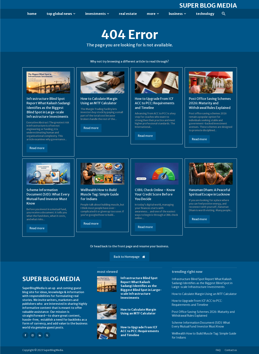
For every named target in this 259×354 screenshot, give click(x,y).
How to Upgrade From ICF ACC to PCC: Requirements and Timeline (154, 103)
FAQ (218, 350)
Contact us (231, 350)
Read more (37, 148)
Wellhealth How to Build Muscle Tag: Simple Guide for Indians (100, 194)
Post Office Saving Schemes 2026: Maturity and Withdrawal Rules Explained (210, 103)
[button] (223, 13)
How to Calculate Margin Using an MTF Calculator (138, 311)
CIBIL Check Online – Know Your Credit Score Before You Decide (155, 194)
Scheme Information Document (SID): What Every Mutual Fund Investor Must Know (201, 324)
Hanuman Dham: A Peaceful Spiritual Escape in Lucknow (209, 192)
